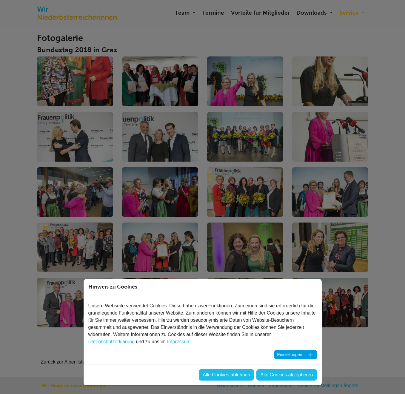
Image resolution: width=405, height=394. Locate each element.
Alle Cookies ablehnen (226, 374)
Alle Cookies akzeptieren (286, 374)
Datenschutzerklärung (111, 341)
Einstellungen (289, 354)
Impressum (179, 341)
